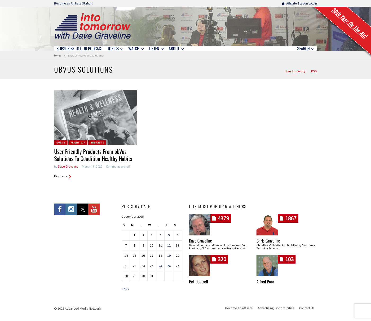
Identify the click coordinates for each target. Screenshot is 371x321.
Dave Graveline (68, 167)
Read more (60, 176)
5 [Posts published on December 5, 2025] (169, 235)
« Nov (125, 288)
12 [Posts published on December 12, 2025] (169, 245)
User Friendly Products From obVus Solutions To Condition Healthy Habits (93, 155)
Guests (60, 142)
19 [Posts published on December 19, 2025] (169, 255)
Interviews (97, 142)
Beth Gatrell (198, 281)
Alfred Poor (265, 281)
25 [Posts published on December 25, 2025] (160, 266)
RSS (314, 71)
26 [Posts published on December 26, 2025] (169, 266)
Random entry (295, 71)
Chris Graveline (268, 241)
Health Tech (78, 142)
